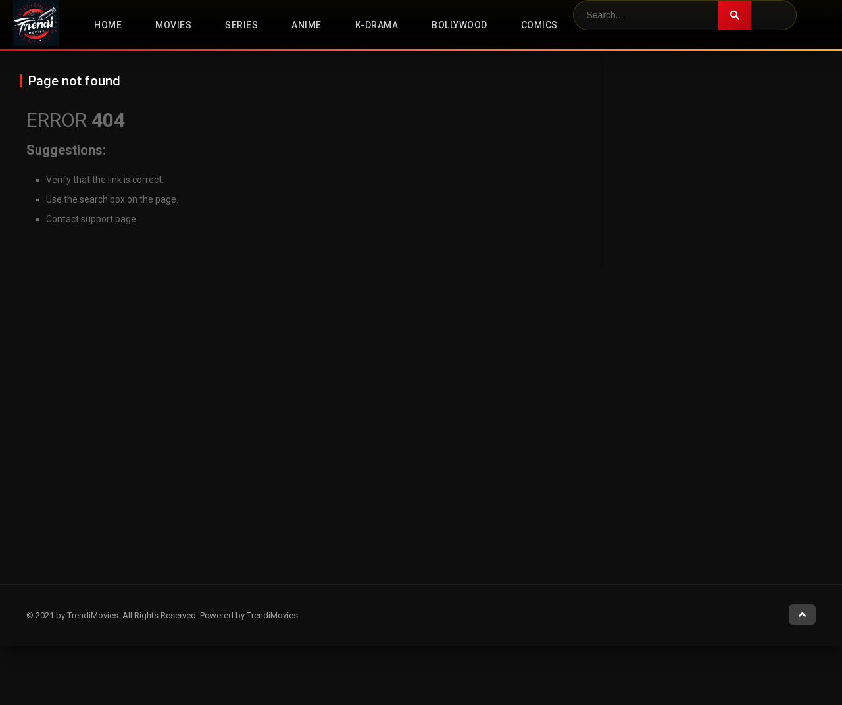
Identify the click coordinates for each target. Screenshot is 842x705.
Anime (306, 25)
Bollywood (459, 25)
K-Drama (377, 25)
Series (241, 25)
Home (108, 25)
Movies (173, 25)
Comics (539, 25)
